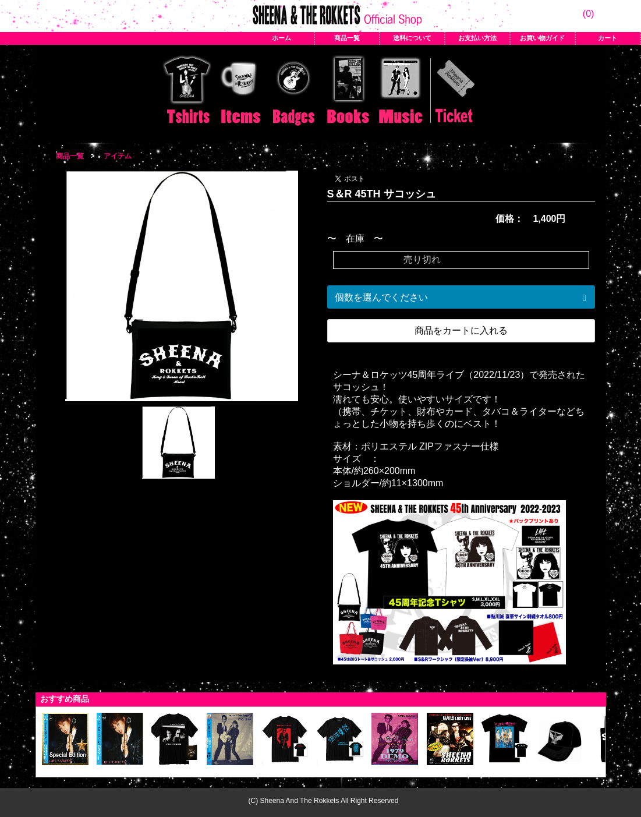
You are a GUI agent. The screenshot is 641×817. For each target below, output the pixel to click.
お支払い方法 (477, 37)
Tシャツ (186, 91)
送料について (412, 37)
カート (607, 37)
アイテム (240, 91)
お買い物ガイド (542, 37)
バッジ (294, 91)
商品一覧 (347, 37)
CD (401, 91)
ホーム (281, 37)
